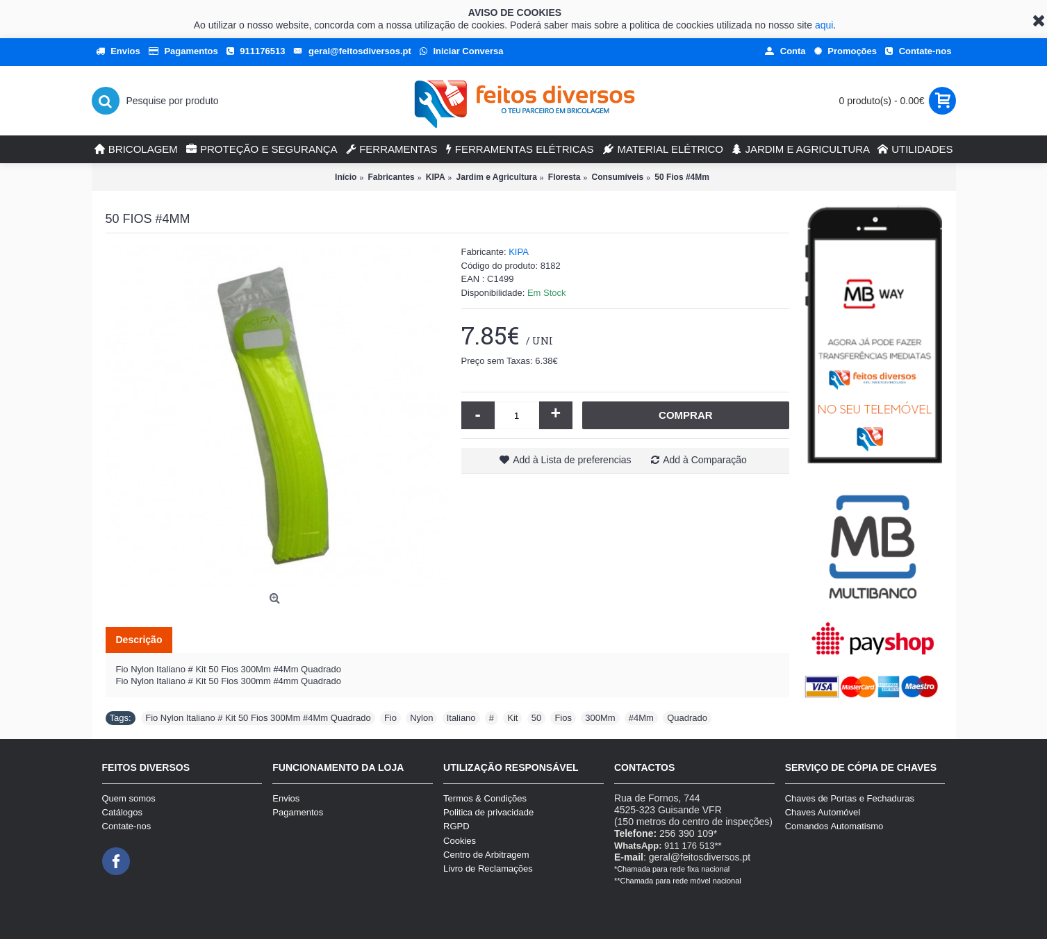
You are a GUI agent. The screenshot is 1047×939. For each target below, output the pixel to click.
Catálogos (122, 812)
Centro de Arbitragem (486, 854)
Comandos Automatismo (834, 826)
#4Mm (641, 718)
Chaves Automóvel (822, 812)
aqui (824, 25)
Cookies (459, 841)
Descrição (139, 639)
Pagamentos (297, 812)
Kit (512, 718)
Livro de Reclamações (488, 868)
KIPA (519, 252)
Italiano (461, 718)
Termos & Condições (485, 798)
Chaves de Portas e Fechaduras (849, 798)
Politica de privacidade (488, 812)
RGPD (456, 826)
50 (536, 718)
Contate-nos (126, 826)
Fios (563, 718)
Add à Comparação (705, 459)
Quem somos (129, 798)
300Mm (600, 718)
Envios (285, 798)
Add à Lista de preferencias (572, 459)
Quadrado (687, 718)
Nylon (421, 718)
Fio (390, 718)
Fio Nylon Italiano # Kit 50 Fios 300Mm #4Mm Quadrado (257, 718)
